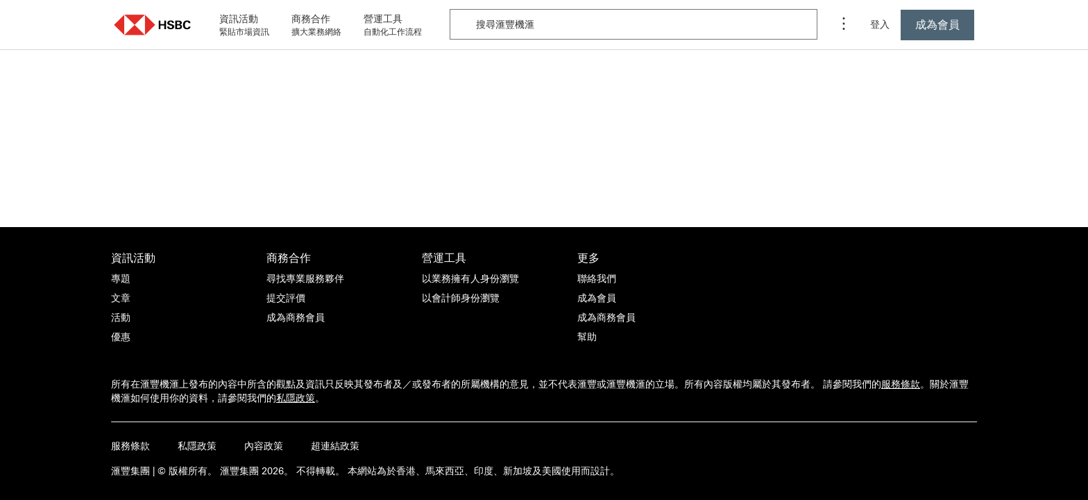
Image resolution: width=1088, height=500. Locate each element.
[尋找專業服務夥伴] (305, 278)
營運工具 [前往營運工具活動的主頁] (444, 258)
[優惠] (120, 337)
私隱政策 (295, 398)
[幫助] (587, 337)
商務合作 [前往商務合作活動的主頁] (288, 258)
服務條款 (900, 384)
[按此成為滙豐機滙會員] (937, 25)
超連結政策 (335, 446)
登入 (880, 24)
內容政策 (263, 446)
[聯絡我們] (596, 278)
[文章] (120, 298)
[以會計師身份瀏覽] (461, 298)
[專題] (120, 278)
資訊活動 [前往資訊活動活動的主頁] (133, 258)
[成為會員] (596, 298)
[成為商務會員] (295, 317)
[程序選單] (843, 25)
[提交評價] (285, 298)
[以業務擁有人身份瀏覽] (470, 278)
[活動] (120, 317)
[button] (153, 24)
